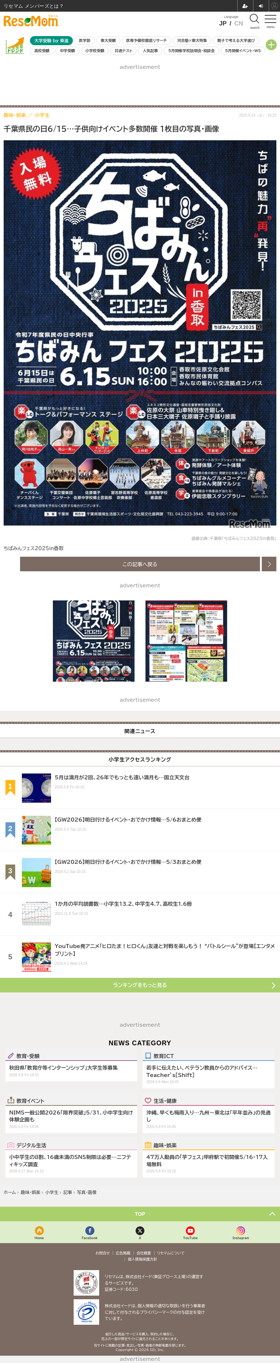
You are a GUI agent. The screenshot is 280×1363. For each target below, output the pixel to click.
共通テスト (123, 50)
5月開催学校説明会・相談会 (191, 50)
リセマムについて (170, 1253)
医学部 (84, 40)
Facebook (90, 1237)
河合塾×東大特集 (192, 40)
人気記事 (150, 50)
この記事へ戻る (140, 564)
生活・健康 (164, 1100)
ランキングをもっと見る (140, 985)
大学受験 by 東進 (51, 41)
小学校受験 (94, 50)
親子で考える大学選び (236, 40)
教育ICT (163, 1055)
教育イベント (30, 1100)
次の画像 (269, 564)
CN (238, 23)
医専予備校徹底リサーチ (146, 40)
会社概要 (144, 1253)
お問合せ (103, 1253)
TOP (140, 1214)
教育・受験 (27, 1055)
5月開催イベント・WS (243, 50)
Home (39, 1237)
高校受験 (42, 50)
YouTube (190, 1237)
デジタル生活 (31, 1145)
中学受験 (67, 50)
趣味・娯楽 (164, 1145)
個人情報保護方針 (142, 1259)
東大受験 (108, 40)
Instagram (241, 1237)
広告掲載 (123, 1253)
